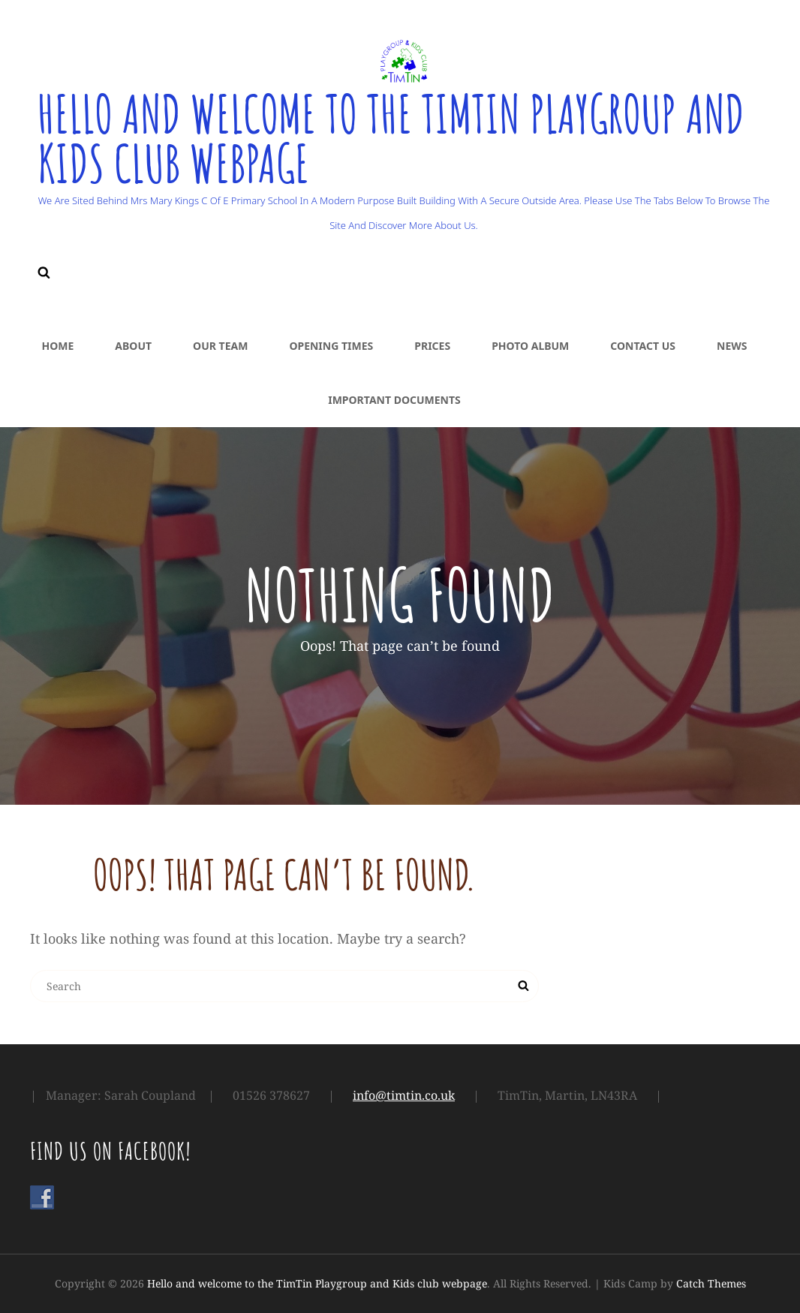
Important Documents (394, 400)
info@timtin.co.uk (404, 1095)
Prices (432, 346)
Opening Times (331, 346)
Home (58, 346)
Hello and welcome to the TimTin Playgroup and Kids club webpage (400, 138)
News (732, 346)
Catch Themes (711, 1283)
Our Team (220, 346)
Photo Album (530, 346)
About (133, 346)
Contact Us (642, 346)
